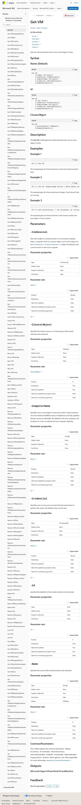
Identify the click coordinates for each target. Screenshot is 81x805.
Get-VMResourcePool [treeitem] (14, 222)
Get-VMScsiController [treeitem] (15, 230)
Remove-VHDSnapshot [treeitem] (15, 404)
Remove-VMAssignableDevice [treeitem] (14, 413)
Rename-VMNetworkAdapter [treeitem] (17, 575)
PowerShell (39, 15)
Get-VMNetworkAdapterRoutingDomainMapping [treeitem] (16, 165)
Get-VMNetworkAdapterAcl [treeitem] (16, 135)
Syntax (35, 36)
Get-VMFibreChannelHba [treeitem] (16, 53)
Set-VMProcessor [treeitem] (13, 737)
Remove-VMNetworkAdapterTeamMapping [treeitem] (17, 488)
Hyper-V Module (41, 28)
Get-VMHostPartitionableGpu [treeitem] (16, 100)
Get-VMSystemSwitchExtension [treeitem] (16, 290)
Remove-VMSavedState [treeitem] (15, 524)
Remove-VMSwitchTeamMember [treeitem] (15, 562)
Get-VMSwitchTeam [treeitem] (14, 285)
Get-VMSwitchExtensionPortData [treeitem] (17, 253)
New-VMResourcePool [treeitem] (15, 385)
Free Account (73, 8)
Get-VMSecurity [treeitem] (13, 233)
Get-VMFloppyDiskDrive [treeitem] (15, 60)
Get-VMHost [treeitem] (12, 75)
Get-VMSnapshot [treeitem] (13, 237)
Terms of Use (6, 804)
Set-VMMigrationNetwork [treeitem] (16, 693)
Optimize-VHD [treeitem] (12, 396)
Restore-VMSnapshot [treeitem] (14, 615)
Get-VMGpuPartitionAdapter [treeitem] (17, 64)
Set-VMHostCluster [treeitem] (14, 675)
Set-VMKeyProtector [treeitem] (14, 686)
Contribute (36, 801)
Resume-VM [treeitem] (11, 619)
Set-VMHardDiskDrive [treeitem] (15, 668)
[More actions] (77, 15)
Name (33, 285)
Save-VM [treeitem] (10, 630)
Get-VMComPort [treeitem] (13, 41)
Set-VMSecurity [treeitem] (13, 774)
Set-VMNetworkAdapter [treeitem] (15, 697)
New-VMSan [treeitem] (12, 389)
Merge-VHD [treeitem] (11, 340)
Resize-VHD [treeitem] (11, 607)
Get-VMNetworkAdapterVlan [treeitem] (17, 180)
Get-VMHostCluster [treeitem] (14, 85)
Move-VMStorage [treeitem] (13, 357)
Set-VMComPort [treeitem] (13, 645)
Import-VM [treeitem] (11, 321)
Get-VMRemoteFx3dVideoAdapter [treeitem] (17, 190)
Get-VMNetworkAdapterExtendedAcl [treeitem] (16, 141)
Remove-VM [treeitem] (12, 408)
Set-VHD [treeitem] (10, 634)
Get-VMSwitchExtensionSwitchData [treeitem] (16, 270)
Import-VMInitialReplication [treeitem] (16, 324)
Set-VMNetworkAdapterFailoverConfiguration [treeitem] (16, 703)
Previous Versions (18, 801)
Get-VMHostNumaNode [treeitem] (15, 89)
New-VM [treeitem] (10, 369)
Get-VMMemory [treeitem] (13, 123)
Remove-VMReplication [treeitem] (15, 504)
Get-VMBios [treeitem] (11, 38)
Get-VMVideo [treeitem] (12, 313)
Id (32, 317)
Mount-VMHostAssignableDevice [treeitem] (16, 348)
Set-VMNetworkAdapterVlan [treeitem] (17, 734)
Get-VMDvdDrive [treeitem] (13, 49)
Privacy (44, 801)
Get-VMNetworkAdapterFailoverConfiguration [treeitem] (16, 149)
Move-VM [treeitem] (11, 353)
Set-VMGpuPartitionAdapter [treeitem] (17, 664)
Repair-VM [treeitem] (11, 593)
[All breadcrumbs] (32, 15)
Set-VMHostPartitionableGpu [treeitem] (16, 680)
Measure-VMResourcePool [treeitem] (16, 336)
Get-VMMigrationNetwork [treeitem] (16, 127)
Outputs (35, 47)
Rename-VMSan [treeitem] (13, 582)
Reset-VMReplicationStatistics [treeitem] (15, 598)
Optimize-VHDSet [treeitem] (13, 400)
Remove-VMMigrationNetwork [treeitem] (15, 453)
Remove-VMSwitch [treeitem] (14, 539)
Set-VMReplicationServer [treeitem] (16, 763)
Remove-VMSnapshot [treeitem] (15, 532)
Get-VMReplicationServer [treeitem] (16, 218)
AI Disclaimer (6, 801)
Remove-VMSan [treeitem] (13, 520)
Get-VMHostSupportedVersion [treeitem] (16, 107)
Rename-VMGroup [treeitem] (14, 571)
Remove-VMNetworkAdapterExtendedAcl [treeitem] (16, 470)
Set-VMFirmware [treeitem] (13, 657)
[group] (54, 187)
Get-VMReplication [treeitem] (14, 206)
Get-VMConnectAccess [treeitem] (15, 45)
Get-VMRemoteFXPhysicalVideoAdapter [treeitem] (17, 199)
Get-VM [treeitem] (10, 30)
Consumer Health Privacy (59, 801)
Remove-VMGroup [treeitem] (14, 434)
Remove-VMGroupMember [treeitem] (16, 438)
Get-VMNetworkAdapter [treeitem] (15, 131)
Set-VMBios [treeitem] (11, 641)
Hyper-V (49, 15)
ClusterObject (36, 372)
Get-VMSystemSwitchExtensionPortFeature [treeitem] (17, 297)
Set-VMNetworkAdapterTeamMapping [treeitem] (17, 727)
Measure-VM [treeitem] (12, 328)
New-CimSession (36, 244)
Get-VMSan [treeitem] (11, 226)
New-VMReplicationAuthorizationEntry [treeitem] (16, 378)
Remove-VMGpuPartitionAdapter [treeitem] (15, 429)
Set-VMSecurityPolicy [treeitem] (14, 778)
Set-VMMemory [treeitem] (13, 689)
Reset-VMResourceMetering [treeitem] (17, 604)
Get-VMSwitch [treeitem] (12, 245)
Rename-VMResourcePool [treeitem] (16, 578)
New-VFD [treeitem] (11, 361)
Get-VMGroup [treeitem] (12, 68)
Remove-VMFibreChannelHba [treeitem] (14, 423)
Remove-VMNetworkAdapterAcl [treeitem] (15, 463)
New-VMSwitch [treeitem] (13, 393)
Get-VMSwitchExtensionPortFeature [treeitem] (16, 261)
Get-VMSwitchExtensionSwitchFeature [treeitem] (17, 278)
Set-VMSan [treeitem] (11, 770)
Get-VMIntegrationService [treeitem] (16, 116)
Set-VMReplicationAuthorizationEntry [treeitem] (16, 756)
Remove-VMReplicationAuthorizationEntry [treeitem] (16, 510)
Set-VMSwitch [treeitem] (12, 782)
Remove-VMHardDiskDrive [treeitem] (16, 442)
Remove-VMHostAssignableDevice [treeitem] (16, 447)
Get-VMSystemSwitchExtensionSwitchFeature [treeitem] (17, 306)
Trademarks (16, 804)
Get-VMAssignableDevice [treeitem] (16, 34)
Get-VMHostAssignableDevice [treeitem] (16, 80)
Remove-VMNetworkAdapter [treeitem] (17, 458)
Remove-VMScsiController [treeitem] (16, 528)
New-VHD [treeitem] (11, 365)
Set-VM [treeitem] (10, 638)
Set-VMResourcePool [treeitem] (14, 766)
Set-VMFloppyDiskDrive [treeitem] (15, 660)
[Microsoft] (4, 2)
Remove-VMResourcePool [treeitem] (16, 516)
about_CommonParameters (59, 760)
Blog (27, 801)
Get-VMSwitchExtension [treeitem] (15, 249)
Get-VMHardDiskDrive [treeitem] (15, 72)
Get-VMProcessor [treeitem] (13, 184)
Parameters (36, 44)
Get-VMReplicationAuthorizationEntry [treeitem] (16, 211)
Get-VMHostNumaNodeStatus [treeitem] (16, 94)
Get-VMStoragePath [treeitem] (14, 241)
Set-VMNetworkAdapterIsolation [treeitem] (17, 711)
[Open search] (71, 3)
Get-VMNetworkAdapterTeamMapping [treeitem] (17, 173)
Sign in (76, 3)
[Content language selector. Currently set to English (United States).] (11, 795)
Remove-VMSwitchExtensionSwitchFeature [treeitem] (17, 554)
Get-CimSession (52, 244)
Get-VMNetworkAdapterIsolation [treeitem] (17, 157)
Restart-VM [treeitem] (11, 611)
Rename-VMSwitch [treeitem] (14, 590)
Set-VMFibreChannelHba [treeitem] (15, 653)
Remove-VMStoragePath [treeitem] (15, 535)
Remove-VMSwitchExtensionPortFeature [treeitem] (16, 545)
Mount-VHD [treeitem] (12, 343)
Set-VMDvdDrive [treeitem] (13, 649)
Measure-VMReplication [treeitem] (15, 332)
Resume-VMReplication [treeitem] (15, 622)
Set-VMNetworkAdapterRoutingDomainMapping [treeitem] (16, 718)
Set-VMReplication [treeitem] (14, 750)
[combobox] (14, 19)
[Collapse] (25, 14)
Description (35, 39)
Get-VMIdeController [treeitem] (14, 112)
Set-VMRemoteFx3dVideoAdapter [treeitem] (17, 743)
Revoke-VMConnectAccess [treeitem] (16, 626)
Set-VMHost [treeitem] (12, 672)
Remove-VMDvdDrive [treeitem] (15, 418)
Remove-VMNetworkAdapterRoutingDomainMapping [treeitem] (16, 479)
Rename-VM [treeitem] (12, 567)
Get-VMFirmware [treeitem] (13, 56)
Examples (36, 42)
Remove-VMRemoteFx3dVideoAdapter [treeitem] (17, 497)
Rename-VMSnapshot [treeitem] (15, 586)
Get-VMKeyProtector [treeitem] (14, 120)
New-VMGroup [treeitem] (12, 372)
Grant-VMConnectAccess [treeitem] (16, 317)
